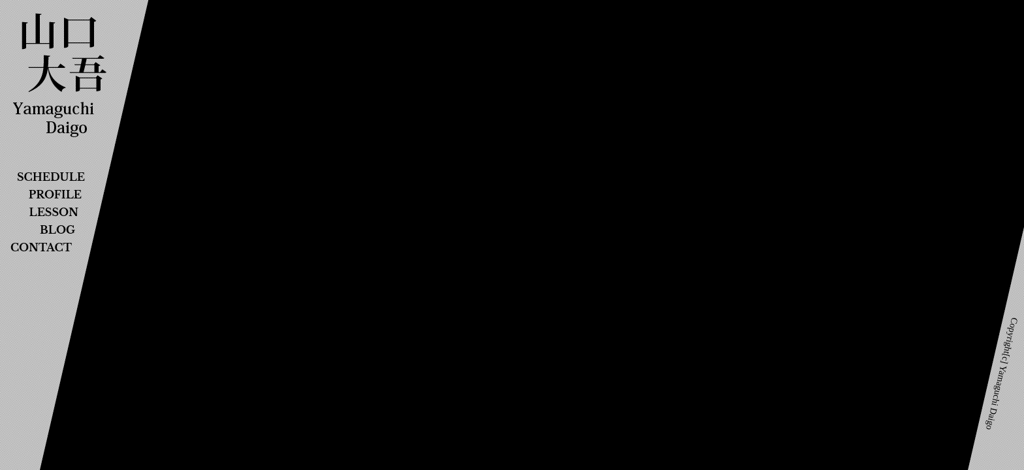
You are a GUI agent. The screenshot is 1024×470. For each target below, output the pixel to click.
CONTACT (41, 247)
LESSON (53, 212)
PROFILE (55, 194)
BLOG (57, 229)
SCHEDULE (51, 176)
